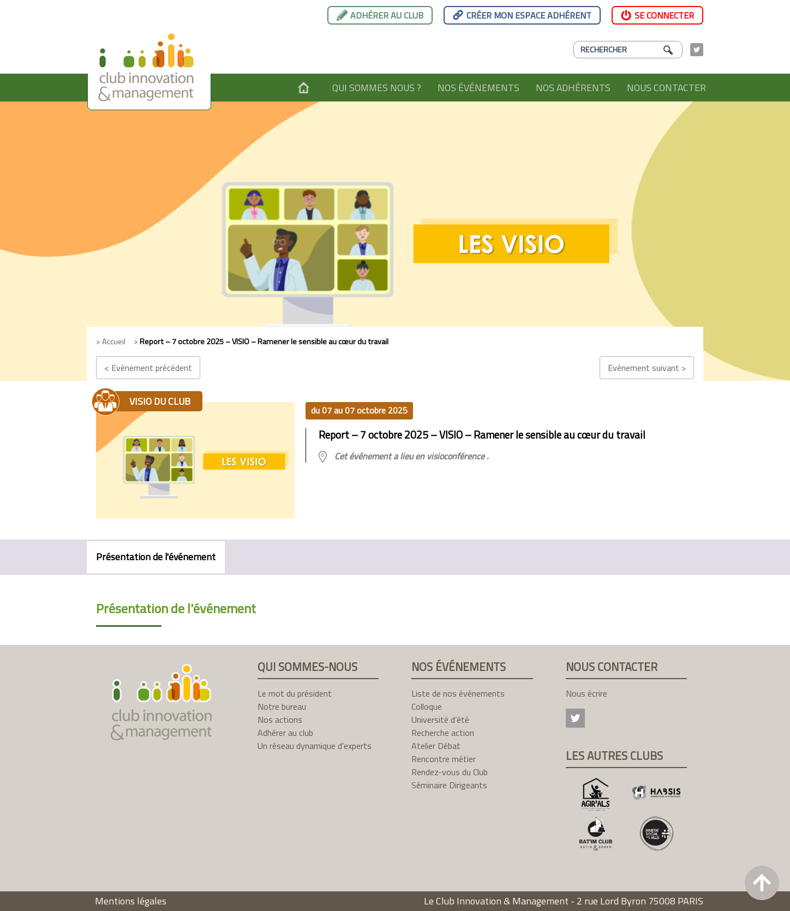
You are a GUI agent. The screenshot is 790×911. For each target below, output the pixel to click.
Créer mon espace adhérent (528, 15)
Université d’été (440, 719)
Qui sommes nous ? (376, 87)
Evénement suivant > (647, 367)
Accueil (303, 87)
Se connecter (664, 15)
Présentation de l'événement (156, 556)
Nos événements (478, 87)
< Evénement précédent (148, 367)
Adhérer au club (386, 15)
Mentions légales (130, 901)
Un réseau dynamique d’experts (315, 745)
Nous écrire (586, 693)
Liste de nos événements (458, 693)
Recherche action (442, 732)
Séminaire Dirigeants (449, 785)
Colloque (426, 706)
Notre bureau (282, 706)
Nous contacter (666, 87)
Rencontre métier (443, 758)
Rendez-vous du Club (449, 771)
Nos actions (280, 719)
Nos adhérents (573, 87)
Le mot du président (295, 693)
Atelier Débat (435, 745)
